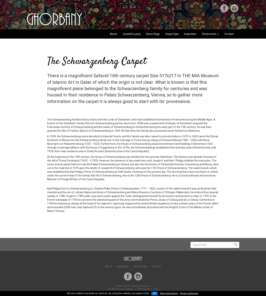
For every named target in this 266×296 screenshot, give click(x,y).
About (113, 33)
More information (169, 293)
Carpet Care (140, 266)
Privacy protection (189, 293)
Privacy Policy (122, 286)
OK (154, 293)
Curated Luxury (132, 33)
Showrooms (210, 33)
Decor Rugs (153, 33)
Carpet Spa (172, 33)
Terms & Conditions (141, 286)
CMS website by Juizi (147, 289)
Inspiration (190, 33)
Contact (229, 33)
